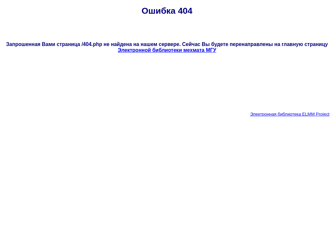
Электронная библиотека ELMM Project (289, 114)
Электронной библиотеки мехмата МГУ (167, 50)
